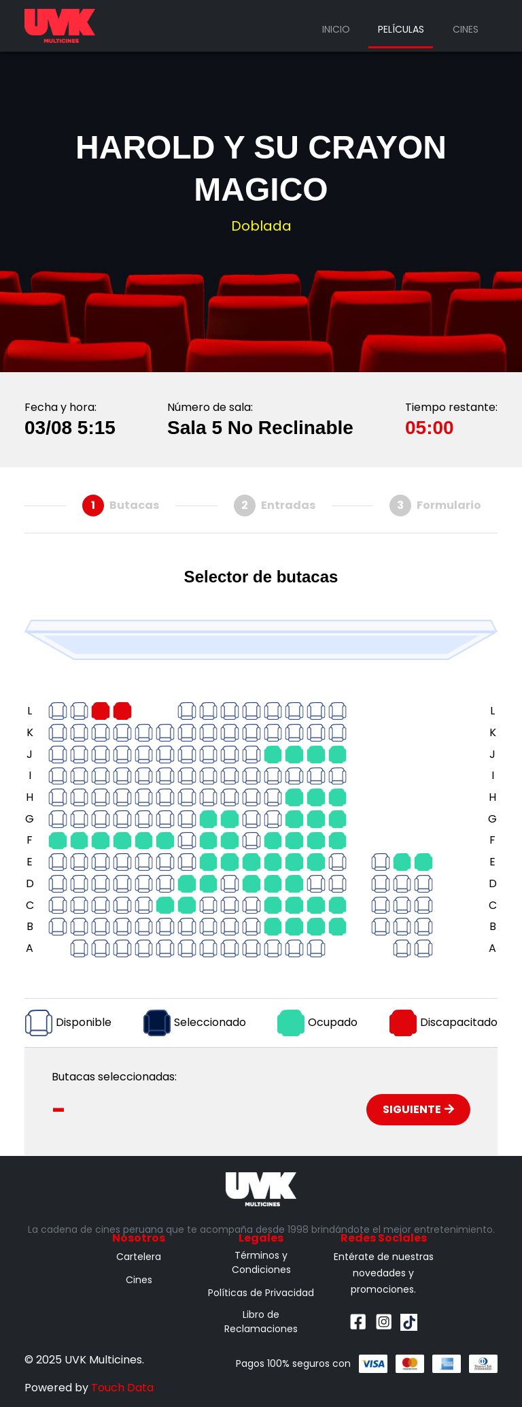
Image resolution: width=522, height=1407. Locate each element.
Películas (401, 29)
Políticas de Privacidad (261, 1293)
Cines (465, 29)
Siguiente (418, 1109)
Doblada (261, 225)
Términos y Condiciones (261, 1262)
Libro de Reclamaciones (261, 1322)
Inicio (336, 29)
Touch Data (122, 1387)
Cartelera (138, 1256)
